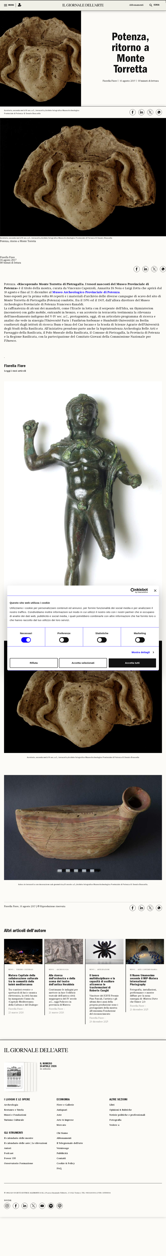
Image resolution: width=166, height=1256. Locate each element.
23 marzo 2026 (16, 1038)
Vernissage (64, 1182)
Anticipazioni (103, 969)
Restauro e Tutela (15, 1137)
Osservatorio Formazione (21, 1201)
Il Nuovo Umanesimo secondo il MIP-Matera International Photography (144, 990)
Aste (59, 1143)
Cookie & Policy (67, 1201)
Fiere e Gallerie (67, 1131)
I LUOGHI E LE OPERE (17, 1125)
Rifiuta (34, 662)
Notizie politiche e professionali (130, 1143)
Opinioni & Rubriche (122, 1137)
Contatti (62, 1195)
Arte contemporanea (147, 969)
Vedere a (115, 1155)
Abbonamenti (136, 5)
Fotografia (116, 1149)
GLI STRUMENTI (13, 1164)
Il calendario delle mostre (21, 1170)
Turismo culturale (24, 969)
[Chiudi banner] (155, 590)
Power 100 (11, 1195)
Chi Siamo (63, 1164)
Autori (8, 1182)
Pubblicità (63, 1189)
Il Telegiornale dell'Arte (72, 1176)
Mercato (62, 1155)
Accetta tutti (132, 662)
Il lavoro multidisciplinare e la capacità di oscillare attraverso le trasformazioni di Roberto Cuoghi (104, 995)
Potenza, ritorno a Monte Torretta (130, 54)
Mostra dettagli (141, 652)
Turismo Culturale (16, 1149)
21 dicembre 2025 (139, 1030)
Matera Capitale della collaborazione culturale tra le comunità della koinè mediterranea (23, 993)
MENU (11, 5)
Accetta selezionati (83, 662)
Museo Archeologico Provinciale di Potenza (86, 292)
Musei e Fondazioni (16, 1143)
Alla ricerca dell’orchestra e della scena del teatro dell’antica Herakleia (63, 990)
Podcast (9, 1189)
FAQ (59, 1207)
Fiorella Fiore (15, 1034)
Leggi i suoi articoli (15, 371)
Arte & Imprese (67, 1149)
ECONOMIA (63, 1125)
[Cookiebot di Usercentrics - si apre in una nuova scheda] (133, 590)
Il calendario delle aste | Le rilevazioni (29, 1176)
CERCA (156, 5)
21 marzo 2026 (56, 1033)
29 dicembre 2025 (98, 1046)
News (10, 969)
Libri (112, 1131)
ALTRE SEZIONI (118, 1125)
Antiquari (63, 1137)
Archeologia (62, 969)
